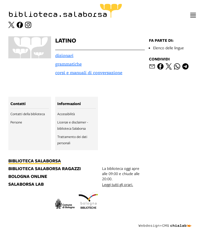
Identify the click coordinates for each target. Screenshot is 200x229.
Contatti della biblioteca (27, 114)
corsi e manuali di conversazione (88, 72)
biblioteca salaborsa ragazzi (44, 168)
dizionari (64, 55)
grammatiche (68, 64)
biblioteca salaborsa (34, 161)
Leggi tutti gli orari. (117, 184)
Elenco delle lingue (168, 47)
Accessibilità (66, 114)
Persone (16, 122)
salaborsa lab (26, 184)
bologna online (27, 176)
